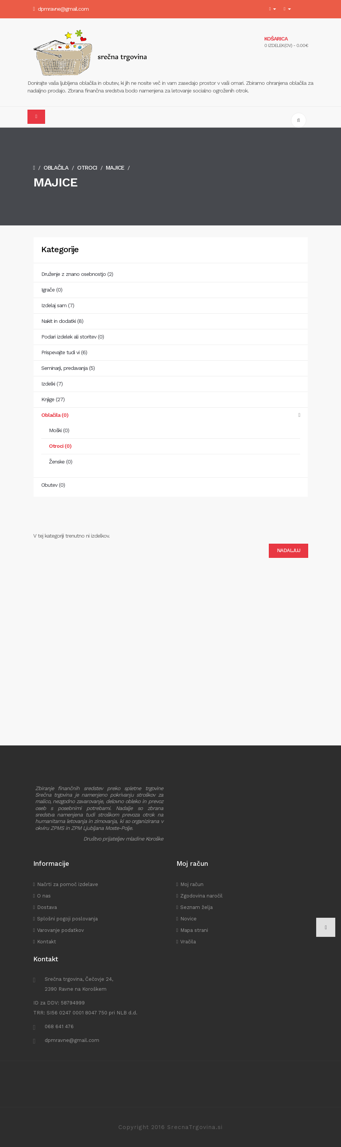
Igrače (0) (51, 290)
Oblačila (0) (54, 415)
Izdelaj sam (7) (57, 305)
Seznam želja (196, 907)
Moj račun (192, 884)
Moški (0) (59, 430)
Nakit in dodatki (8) (62, 321)
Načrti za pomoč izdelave (67, 884)
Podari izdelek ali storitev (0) (72, 337)
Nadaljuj (288, 550)
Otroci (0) (60, 446)
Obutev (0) (53, 485)
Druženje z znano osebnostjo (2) (77, 274)
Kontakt (46, 941)
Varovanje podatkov (60, 930)
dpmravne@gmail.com (63, 9)
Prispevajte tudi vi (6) (64, 352)
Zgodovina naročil (201, 896)
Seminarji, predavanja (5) (68, 368)
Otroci (87, 167)
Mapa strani (194, 930)
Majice (115, 167)
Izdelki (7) (52, 384)
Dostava (47, 907)
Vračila (188, 941)
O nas (44, 896)
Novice (188, 919)
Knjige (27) (53, 399)
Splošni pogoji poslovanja (67, 919)
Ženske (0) (60, 461)
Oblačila (56, 167)
